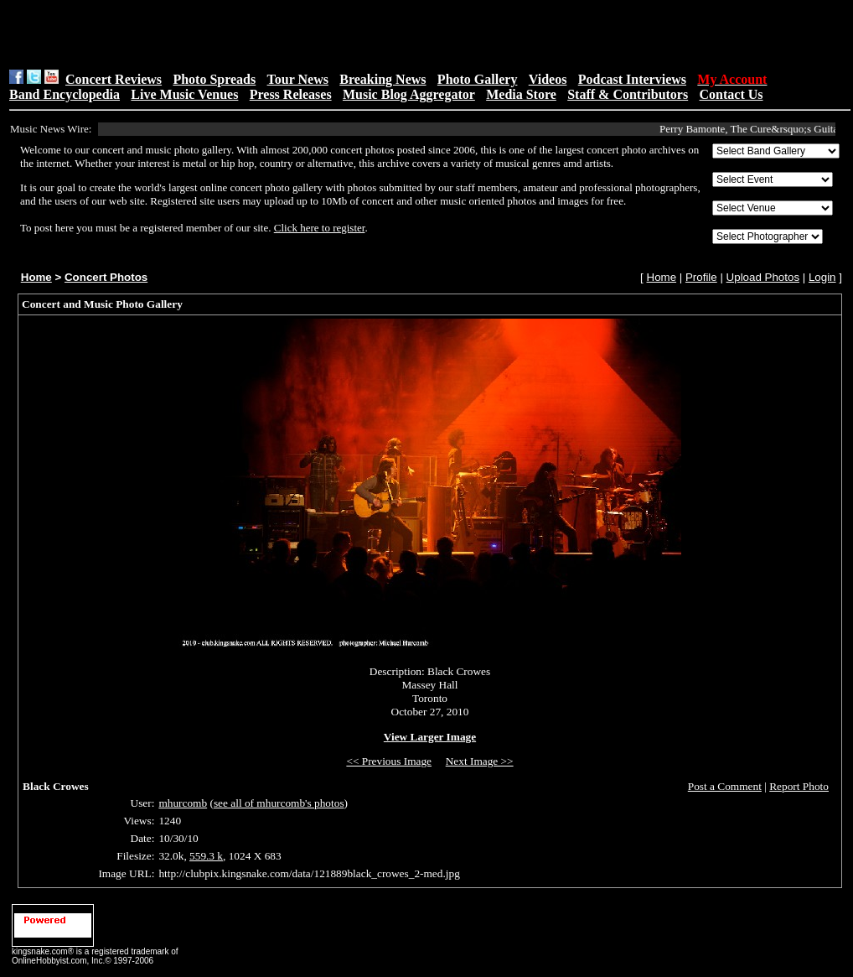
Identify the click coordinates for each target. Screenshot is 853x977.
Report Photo (799, 786)
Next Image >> (480, 761)
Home (36, 277)
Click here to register (319, 227)
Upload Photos (762, 277)
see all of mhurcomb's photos (279, 803)
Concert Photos (106, 277)
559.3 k (206, 856)
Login (822, 277)
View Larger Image (430, 736)
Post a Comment (725, 786)
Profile (701, 277)
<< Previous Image (389, 761)
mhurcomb (182, 803)
